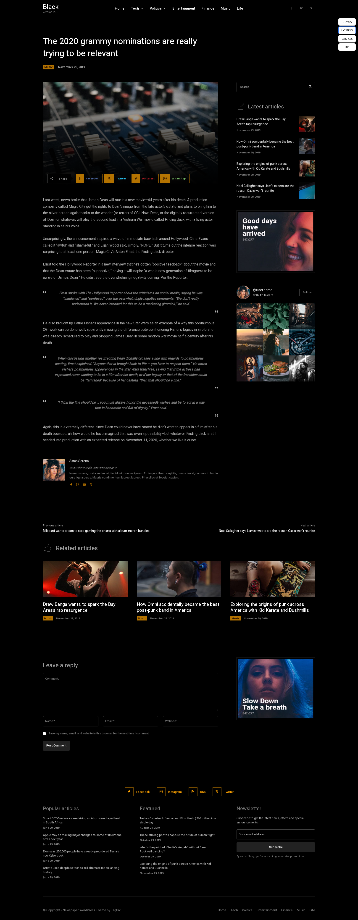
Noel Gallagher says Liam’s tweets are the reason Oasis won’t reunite (266, 188)
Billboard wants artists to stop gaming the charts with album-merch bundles (96, 530)
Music (48, 67)
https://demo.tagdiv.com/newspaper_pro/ (93, 468)
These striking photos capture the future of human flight (177, 835)
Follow (307, 292)
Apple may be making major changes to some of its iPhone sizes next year (82, 837)
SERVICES (347, 38)
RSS (203, 792)
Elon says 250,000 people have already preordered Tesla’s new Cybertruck (81, 853)
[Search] (310, 87)
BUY (347, 47)
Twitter (229, 792)
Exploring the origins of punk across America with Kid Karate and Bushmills (263, 166)
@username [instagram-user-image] (262, 289)
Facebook (143, 792)
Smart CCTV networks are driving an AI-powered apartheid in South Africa (81, 820)
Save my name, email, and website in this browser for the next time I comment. (99, 733)
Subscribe (276, 847)
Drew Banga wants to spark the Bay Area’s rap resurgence (261, 121)
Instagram (175, 792)
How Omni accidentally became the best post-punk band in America (265, 144)
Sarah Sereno (79, 461)
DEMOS (347, 22)
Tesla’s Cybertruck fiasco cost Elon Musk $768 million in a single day (178, 820)
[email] (276, 834)
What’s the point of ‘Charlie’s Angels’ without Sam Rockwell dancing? (173, 849)
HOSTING (347, 30)
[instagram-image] (250, 316)
